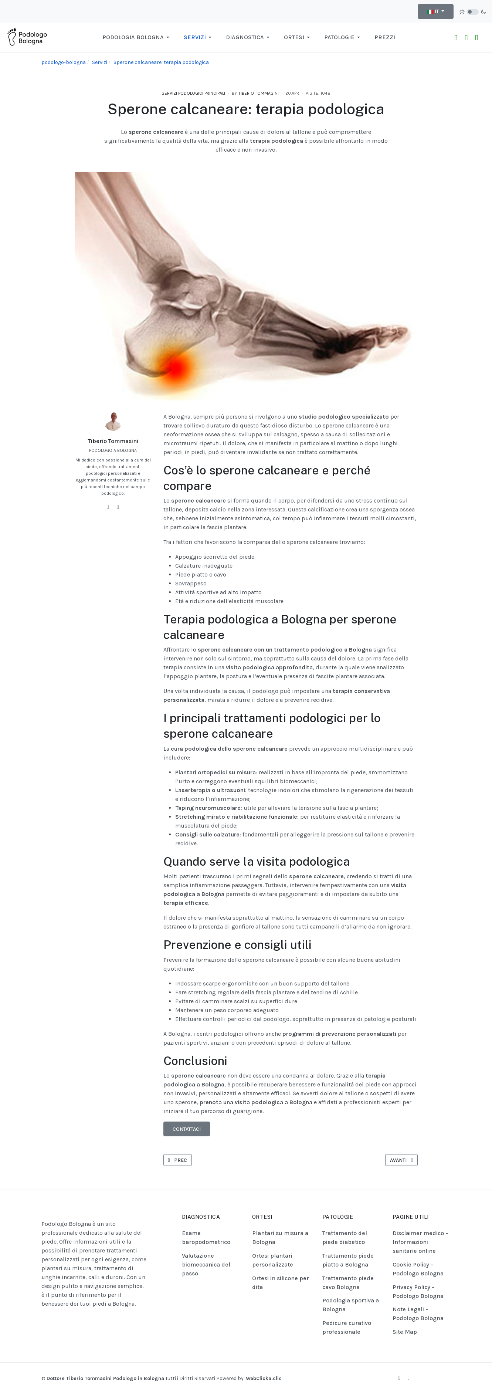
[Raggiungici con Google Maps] (476, 37)
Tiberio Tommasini (113, 440)
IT (433, 11)
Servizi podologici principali (193, 93)
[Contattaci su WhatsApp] (456, 37)
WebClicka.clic (264, 1378)
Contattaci (187, 1129)
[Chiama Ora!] (466, 37)
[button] (137, 37)
